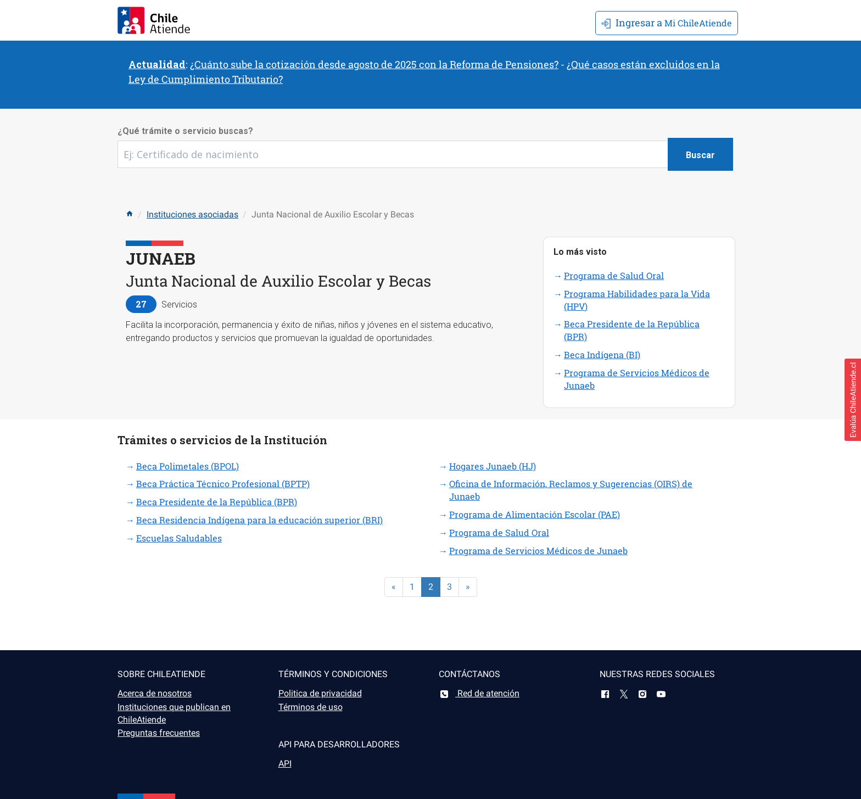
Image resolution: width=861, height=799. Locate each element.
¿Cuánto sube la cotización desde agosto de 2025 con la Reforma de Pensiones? (374, 64)
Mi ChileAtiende (666, 22)
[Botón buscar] (700, 154)
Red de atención (479, 693)
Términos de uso (310, 707)
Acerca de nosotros (155, 693)
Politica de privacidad (320, 693)
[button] (853, 400)
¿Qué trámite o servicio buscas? (185, 131)
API (285, 763)
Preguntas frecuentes (159, 733)
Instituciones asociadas (192, 214)
